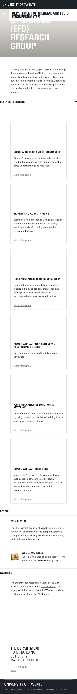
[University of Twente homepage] (19, 4)
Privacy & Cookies (35, 689)
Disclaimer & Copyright (13, 689)
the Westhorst (48, 586)
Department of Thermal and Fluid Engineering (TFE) (40, 15)
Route (13, 670)
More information (22, 174)
